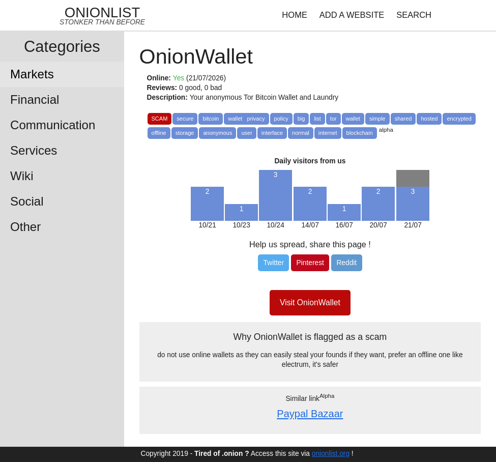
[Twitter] (273, 262)
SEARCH (413, 15)
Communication (52, 125)
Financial (34, 99)
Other (25, 227)
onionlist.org (330, 453)
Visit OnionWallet (310, 302)
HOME (294, 15)
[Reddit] (346, 262)
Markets (32, 74)
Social (27, 201)
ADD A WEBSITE (352, 15)
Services (33, 150)
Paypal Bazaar (310, 413)
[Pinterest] (310, 262)
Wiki (22, 176)
